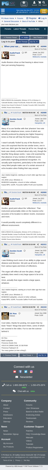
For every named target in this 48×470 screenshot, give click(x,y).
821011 (43, 244)
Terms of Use (7, 460)
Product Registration (34, 447)
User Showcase (32, 408)
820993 (43, 192)
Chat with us (23, 391)
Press (5, 411)
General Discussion (11, 21)
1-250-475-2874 (34, 12)
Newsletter (26, 376)
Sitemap (6, 421)
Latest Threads (20, 29)
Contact (6, 408)
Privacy (17, 460)
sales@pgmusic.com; (22, 457)
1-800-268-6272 (23, 12)
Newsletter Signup (11, 434)
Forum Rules (34, 29)
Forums (20, 18)
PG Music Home (7, 18)
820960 (43, 46)
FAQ (24, 32)
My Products (8, 447)
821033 (43, 307)
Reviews (29, 421)
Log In (42, 18)
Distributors (8, 415)
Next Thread (38, 37)
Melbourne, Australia (39, 57)
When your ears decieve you (17, 46)
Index (24, 38)
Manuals (29, 437)
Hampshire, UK (40, 123)
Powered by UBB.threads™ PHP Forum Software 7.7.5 (24, 466)
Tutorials (29, 444)
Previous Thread (10, 37)
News (5, 431)
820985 (43, 113)
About (5, 405)
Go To (34, 42)
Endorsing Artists (33, 415)
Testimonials (31, 418)
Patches (29, 431)
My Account (8, 443)
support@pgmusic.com (37, 457)
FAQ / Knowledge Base (35, 434)
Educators (7, 418)
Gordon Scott (15, 192)
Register (31, 18)
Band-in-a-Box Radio (34, 411)
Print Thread (22, 42)
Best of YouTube (28, 21)
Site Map (27, 460)
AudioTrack (16, 113)
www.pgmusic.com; (7, 457)
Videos (29, 441)
